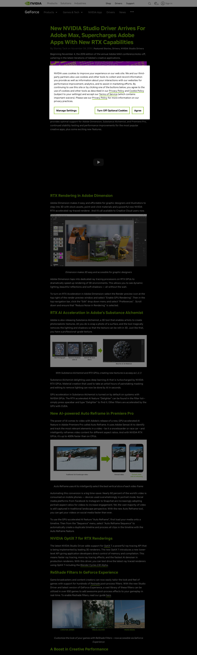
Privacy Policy (116, 90)
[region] (99, 92)
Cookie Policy (136, 90)
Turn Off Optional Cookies (112, 110)
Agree (137, 110)
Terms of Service (108, 94)
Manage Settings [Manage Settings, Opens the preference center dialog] (66, 110)
